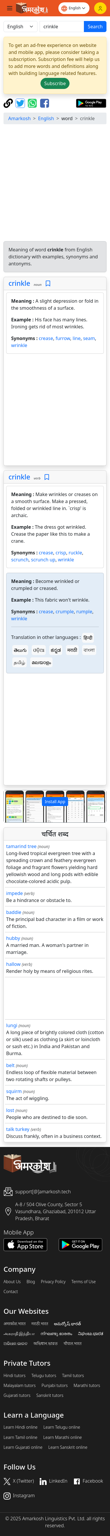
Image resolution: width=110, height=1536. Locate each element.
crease (46, 338)
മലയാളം (41, 662)
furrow (62, 338)
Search (95, 26)
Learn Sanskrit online (67, 1447)
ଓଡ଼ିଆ (38, 650)
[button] (11, 806)
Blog (31, 1282)
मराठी (72, 650)
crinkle (19, 283)
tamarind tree (21, 846)
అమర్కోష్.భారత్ (67, 1324)
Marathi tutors (87, 1385)
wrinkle (19, 345)
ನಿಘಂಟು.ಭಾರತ (90, 1333)
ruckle (75, 552)
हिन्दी (88, 638)
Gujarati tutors (17, 1395)
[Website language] (73, 8)
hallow (13, 964)
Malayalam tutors (20, 1385)
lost (10, 1110)
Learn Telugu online (61, 1427)
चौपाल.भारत (73, 1343)
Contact (11, 1291)
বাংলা (89, 650)
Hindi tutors (15, 1375)
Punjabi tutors (55, 1385)
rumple (84, 611)
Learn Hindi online (21, 1427)
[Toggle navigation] (10, 8)
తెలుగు (20, 650)
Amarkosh (19, 118)
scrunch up (43, 559)
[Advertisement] (55, 183)
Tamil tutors (73, 1375)
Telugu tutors (43, 1375)
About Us (12, 1282)
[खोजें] (62, 26)
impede (14, 893)
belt (10, 1065)
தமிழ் (19, 662)
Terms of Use (83, 1282)
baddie (13, 912)
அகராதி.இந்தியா (19, 1333)
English (46, 118)
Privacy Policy (53, 1282)
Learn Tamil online (21, 1437)
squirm (14, 1091)
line (77, 338)
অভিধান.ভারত (45, 1343)
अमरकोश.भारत (15, 1324)
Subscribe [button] (55, 83)
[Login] (100, 8)
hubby (13, 938)
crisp (60, 552)
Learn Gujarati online (23, 1447)
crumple (64, 611)
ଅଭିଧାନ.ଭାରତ (16, 1343)
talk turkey (17, 1129)
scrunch (19, 559)
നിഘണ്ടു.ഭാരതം (56, 1333)
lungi (11, 1025)
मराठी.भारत (39, 1324)
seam (89, 338)
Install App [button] (55, 801)
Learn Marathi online (62, 1437)
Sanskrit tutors (49, 1395)
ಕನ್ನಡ (56, 650)
